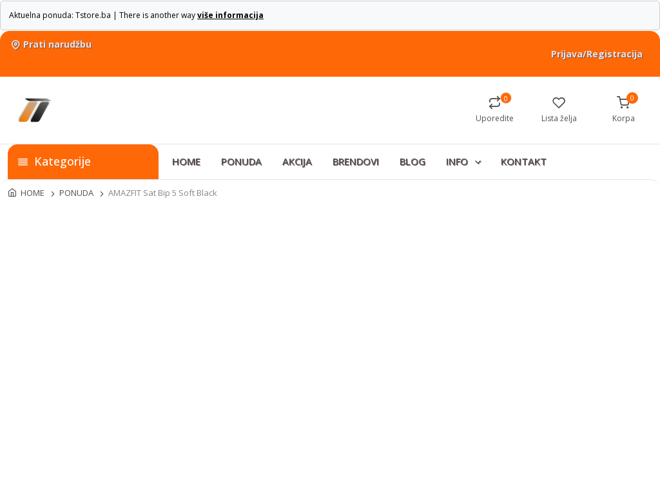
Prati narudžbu (50, 44)
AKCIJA (297, 161)
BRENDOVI (356, 161)
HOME (186, 161)
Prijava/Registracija (597, 54)
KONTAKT (524, 161)
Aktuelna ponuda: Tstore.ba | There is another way (136, 15)
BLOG (412, 161)
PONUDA (241, 161)
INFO (464, 161)
